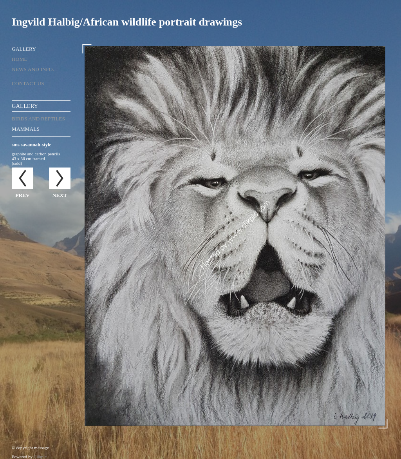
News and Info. (33, 69)
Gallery (24, 49)
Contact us (28, 83)
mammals (26, 129)
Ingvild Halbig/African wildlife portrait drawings (127, 22)
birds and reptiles (38, 119)
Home (19, 59)
